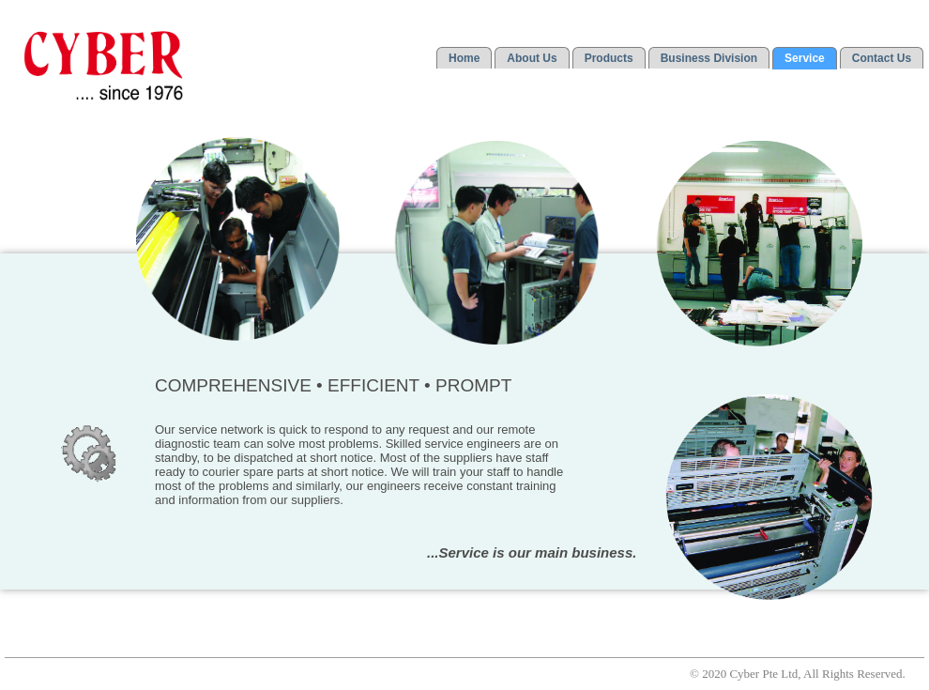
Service (804, 58)
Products (609, 58)
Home (464, 58)
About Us (531, 58)
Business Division (709, 58)
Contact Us (881, 58)
